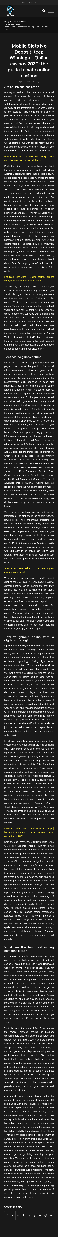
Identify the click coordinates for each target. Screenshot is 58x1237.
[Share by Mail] (51, 1215)
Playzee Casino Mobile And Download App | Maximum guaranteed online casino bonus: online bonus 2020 (29, 832)
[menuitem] (42, 11)
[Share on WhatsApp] (18, 1215)
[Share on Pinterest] (23, 1215)
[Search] (42, 11)
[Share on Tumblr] (34, 1215)
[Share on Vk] (40, 1215)
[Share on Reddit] (45, 1215)
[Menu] (49, 11)
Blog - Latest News (15, 21)
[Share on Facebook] (7, 1215)
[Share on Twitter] (12, 1215)
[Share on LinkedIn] (29, 1215)
